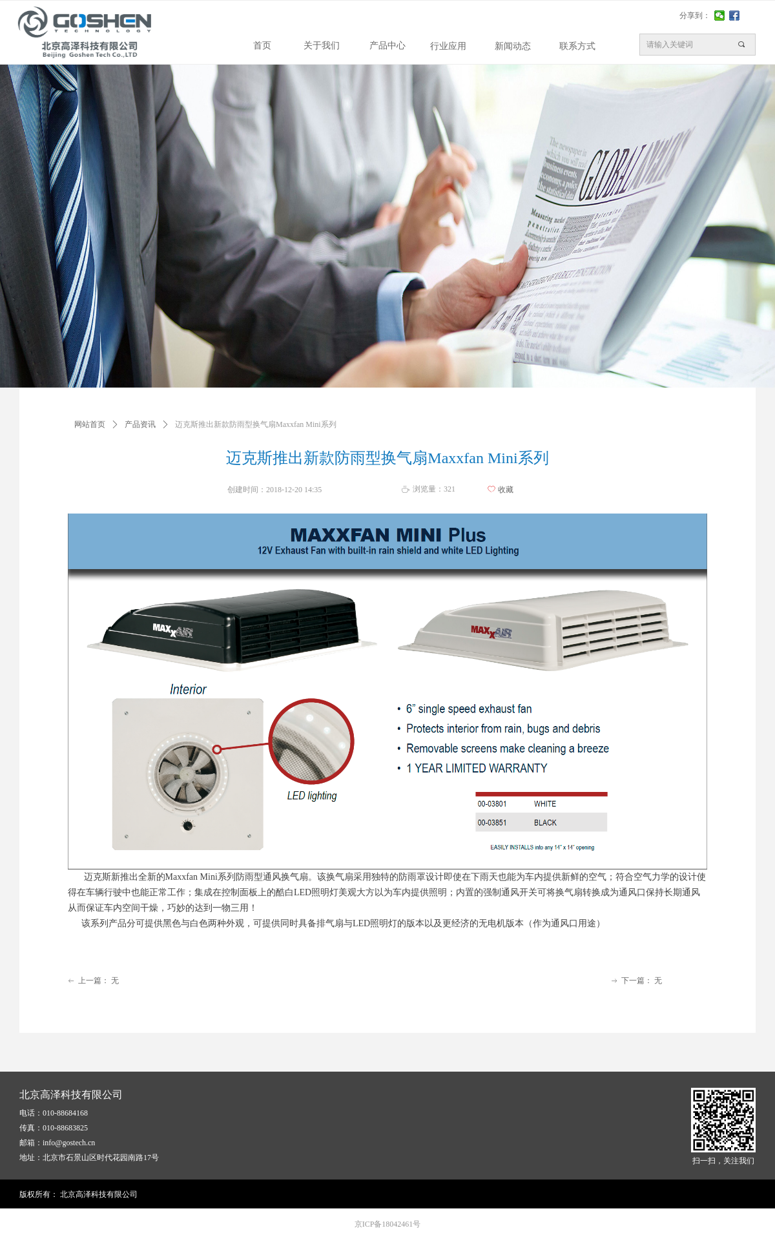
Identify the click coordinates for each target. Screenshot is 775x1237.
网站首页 (89, 424)
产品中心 (387, 45)
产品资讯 (140, 424)
